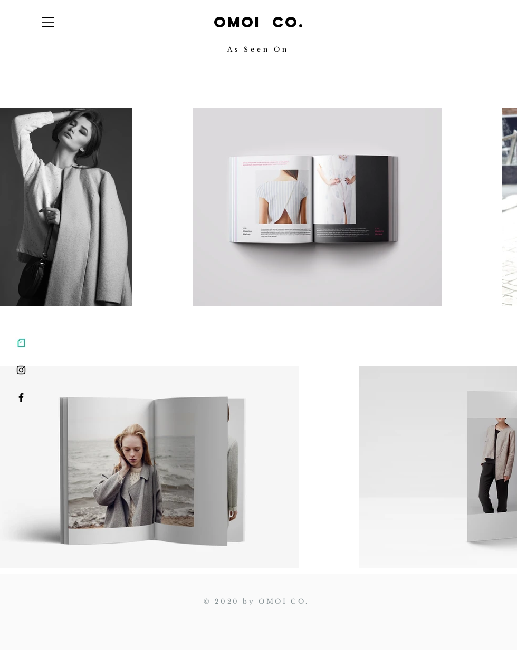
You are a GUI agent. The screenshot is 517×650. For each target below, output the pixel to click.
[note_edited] (21, 342)
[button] (48, 22)
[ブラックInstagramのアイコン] (21, 370)
